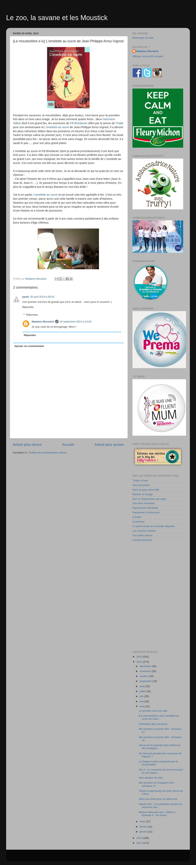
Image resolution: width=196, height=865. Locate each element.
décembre (146, 666)
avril (142, 706)
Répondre (27, 307)
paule (25, 296)
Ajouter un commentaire (29, 346)
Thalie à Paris (140, 480)
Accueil (68, 445)
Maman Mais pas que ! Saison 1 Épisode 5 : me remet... (157, 814)
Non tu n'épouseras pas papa (149, 498)
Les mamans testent (144, 530)
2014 (139, 661)
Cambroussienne (142, 540)
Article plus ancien (109, 445)
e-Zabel (136, 517)
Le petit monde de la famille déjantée (153, 526)
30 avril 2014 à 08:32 (42, 296)
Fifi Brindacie (78, 123)
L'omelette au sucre (56, 127)
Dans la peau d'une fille (145, 489)
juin (142, 696)
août (142, 686)
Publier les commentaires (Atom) (47, 452)
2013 (139, 838)
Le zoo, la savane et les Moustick (57, 18)
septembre (146, 681)
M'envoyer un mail (142, 37)
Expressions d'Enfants (145, 507)
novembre (146, 671)
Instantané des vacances (153, 724)
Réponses (32, 314)
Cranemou (138, 521)
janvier (144, 831)
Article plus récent (27, 445)
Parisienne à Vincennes (146, 512)
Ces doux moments (143, 503)
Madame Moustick (43, 321)
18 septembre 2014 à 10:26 (75, 321)
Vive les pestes (141, 485)
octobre (144, 676)
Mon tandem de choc (151, 777)
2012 (139, 842)
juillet (143, 691)
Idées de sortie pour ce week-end (158, 798)
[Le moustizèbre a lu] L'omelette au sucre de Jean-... (159, 717)
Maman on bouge (142, 494)
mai (142, 701)
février (143, 826)
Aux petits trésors (142, 535)
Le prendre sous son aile (153, 710)
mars (143, 821)
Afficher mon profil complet (147, 56)
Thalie (119, 123)
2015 (139, 656)
